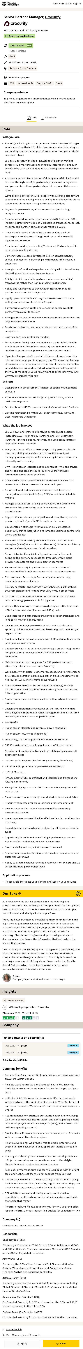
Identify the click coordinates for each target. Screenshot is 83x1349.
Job (31, 117)
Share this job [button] (12, 1329)
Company (48, 117)
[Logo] (10, 4)
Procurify (53, 17)
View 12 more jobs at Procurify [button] (21, 1335)
